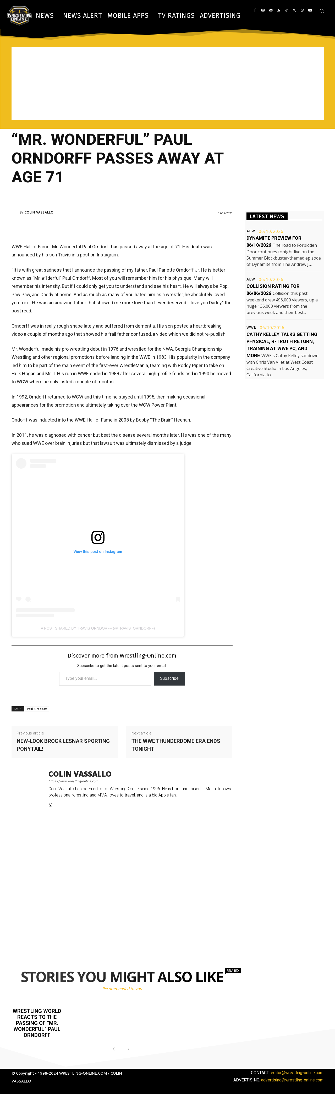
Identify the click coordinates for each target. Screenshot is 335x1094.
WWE (251, 327)
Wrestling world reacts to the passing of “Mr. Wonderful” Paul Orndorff (37, 1022)
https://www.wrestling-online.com (73, 781)
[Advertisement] (168, 83)
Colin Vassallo (39, 212)
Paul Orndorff (37, 709)
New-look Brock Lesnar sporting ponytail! (63, 745)
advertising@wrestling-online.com (292, 1078)
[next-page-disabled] (127, 1048)
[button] (322, 11)
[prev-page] (115, 1048)
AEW (250, 231)
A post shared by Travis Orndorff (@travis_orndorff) (98, 628)
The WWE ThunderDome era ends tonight (175, 745)
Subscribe (169, 678)
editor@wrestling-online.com (297, 1071)
